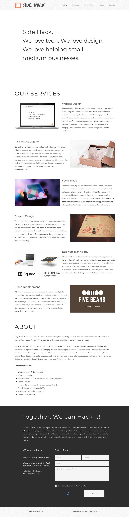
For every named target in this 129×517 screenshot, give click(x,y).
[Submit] (94, 493)
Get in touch (94, 512)
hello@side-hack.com (32, 471)
